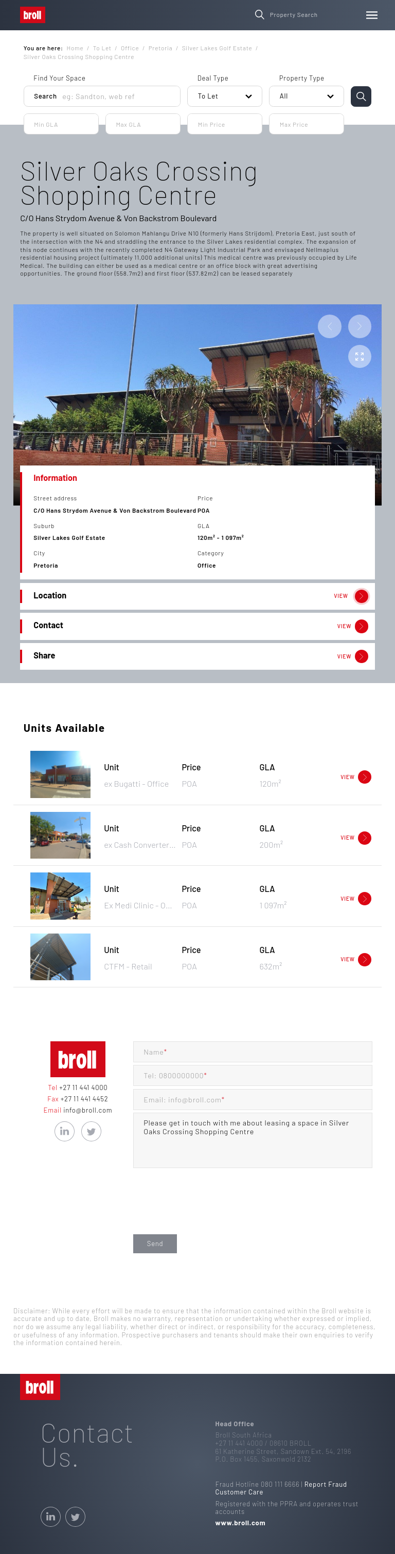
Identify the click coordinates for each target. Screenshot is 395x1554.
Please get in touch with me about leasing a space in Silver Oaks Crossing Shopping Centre (252, 1140)
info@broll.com (87, 1110)
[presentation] (211, 1211)
